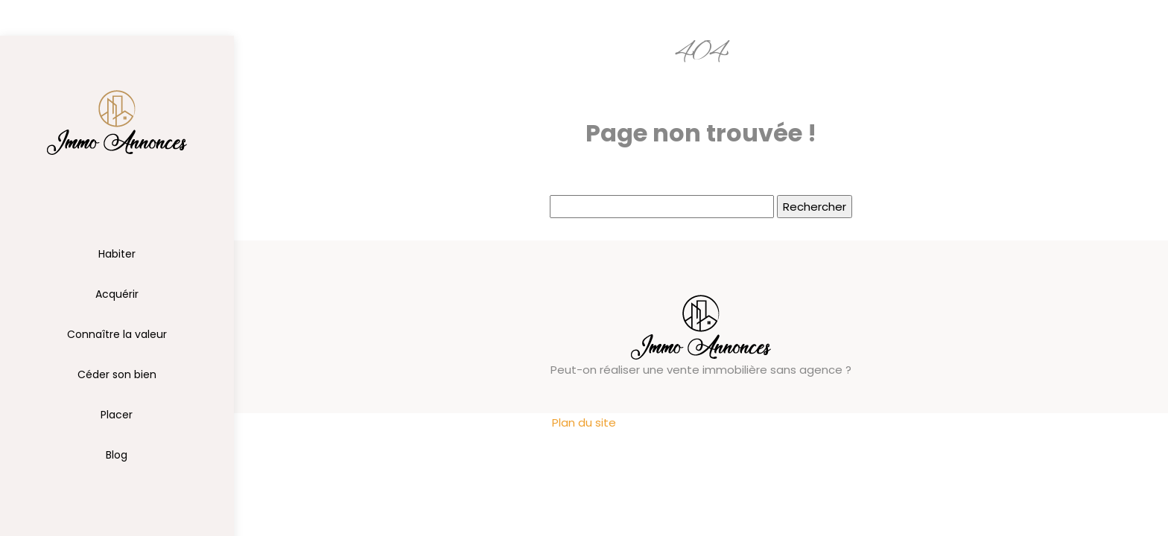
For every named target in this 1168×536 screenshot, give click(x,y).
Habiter (117, 253)
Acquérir (117, 294)
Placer (117, 414)
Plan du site (584, 422)
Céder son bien (116, 374)
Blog (116, 454)
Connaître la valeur (117, 334)
